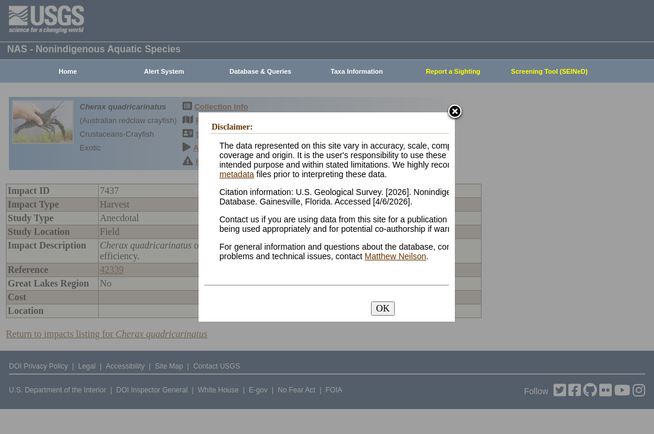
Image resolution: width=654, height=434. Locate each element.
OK (382, 308)
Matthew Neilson (395, 256)
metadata (236, 174)
